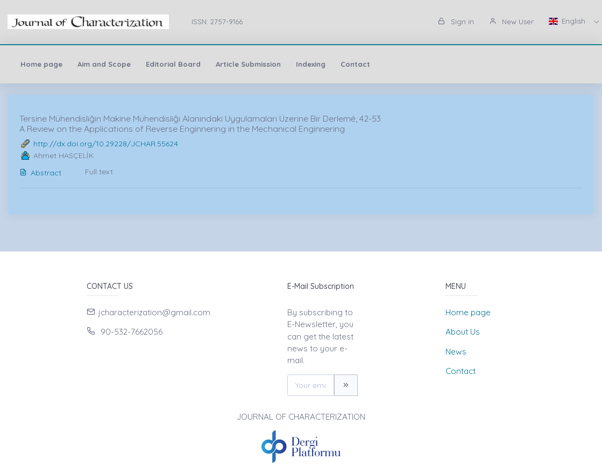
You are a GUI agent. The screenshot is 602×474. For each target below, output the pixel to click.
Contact (355, 64)
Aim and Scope (104, 64)
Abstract (40, 173)
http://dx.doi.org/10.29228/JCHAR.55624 (105, 143)
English (568, 21)
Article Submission (248, 64)
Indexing (310, 64)
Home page (41, 64)
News (455, 351)
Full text (99, 171)
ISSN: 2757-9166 (217, 21)
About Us (462, 332)
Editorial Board (173, 64)
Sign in (456, 21)
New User (511, 21)
